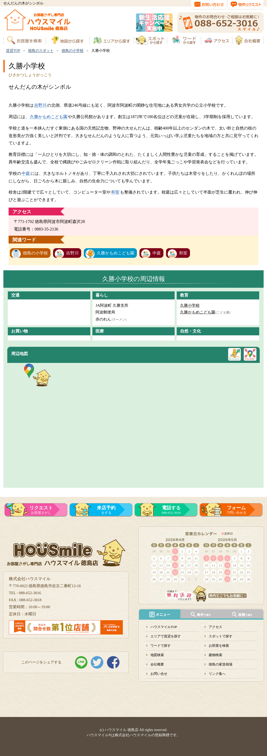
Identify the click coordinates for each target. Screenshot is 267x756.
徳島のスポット (41, 51)
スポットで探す (220, 636)
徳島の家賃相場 (220, 664)
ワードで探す (160, 646)
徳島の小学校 (73, 51)
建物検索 (215, 655)
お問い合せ (158, 674)
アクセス (215, 627)
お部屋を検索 (219, 646)
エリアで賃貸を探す (165, 636)
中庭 (26, 173)
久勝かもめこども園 (48, 116)
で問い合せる (236, 510)
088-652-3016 (171, 510)
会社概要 (157, 664)
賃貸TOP (13, 51)
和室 (115, 192)
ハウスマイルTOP (163, 627)
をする (106, 510)
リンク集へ (217, 674)
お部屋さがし (41, 510)
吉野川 (40, 105)
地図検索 (157, 655)
